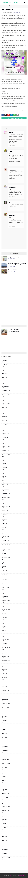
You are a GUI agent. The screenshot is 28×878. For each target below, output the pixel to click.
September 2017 (6, 815)
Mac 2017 (4, 840)
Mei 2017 (4, 832)
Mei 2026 (4, 369)
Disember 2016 (5, 853)
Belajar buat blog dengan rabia (15, 257)
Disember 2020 (6, 647)
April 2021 (4, 630)
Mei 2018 (4, 780)
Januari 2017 (5, 849)
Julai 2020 (4, 669)
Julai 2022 (4, 566)
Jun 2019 (4, 725)
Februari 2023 (5, 536)
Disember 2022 (6, 545)
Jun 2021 (4, 622)
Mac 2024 (4, 480)
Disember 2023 (6, 493)
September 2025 (6, 403)
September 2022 (6, 557)
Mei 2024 (4, 472)
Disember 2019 (5, 699)
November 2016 (6, 858)
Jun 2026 (4, 365)
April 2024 (4, 476)
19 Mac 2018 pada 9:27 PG (17, 217)
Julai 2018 (4, 772)
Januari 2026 (5, 386)
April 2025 (4, 425)
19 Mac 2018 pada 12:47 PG (17, 171)
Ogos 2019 (4, 716)
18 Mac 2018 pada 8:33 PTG (17, 134)
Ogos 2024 (5, 459)
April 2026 (4, 373)
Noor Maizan (12, 187)
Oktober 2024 (5, 450)
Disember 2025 (6, 390)
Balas (10, 145)
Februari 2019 (5, 742)
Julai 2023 (4, 515)
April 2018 (4, 785)
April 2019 (4, 733)
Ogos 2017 (4, 819)
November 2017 (6, 806)
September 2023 (6, 506)
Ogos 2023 (5, 510)
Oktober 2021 (5, 605)
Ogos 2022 (5, 562)
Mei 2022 (4, 575)
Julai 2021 (4, 617)
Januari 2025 (5, 437)
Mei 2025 (4, 420)
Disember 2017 (5, 802)
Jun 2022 (4, 570)
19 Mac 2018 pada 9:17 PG (17, 204)
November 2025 (6, 395)
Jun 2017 (4, 828)
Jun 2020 (4, 673)
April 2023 (4, 527)
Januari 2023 (5, 540)
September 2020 (6, 660)
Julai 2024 (4, 463)
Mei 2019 (4, 729)
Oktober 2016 (5, 862)
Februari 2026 (5, 382)
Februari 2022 (5, 587)
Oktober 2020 (5, 656)
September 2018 (6, 763)
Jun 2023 (4, 519)
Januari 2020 (5, 695)
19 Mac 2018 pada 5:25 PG (17, 189)
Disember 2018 (5, 750)
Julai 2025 (4, 412)
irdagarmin (12, 215)
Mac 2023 (4, 532)
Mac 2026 (4, 377)
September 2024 (6, 455)
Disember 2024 (6, 442)
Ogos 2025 (5, 407)
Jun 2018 (4, 776)
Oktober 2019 (5, 707)
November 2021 (6, 600)
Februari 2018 (5, 793)
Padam (13, 145)
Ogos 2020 (5, 665)
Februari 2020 (5, 690)
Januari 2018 (5, 798)
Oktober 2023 (5, 502)
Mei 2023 (4, 523)
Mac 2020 (4, 686)
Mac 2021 (4, 635)
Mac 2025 (4, 429)
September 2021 (6, 609)
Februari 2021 (5, 639)
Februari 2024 (5, 485)
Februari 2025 (5, 433)
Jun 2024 (4, 467)
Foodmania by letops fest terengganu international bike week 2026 (17, 264)
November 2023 (6, 497)
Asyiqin (11, 132)
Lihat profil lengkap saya (14, 331)
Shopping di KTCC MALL (14, 269)
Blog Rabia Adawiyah (10, 3)
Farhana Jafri (13, 170)
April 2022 (4, 579)
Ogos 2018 (4, 767)
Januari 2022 (5, 592)
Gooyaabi (21, 875)
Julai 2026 (4, 360)
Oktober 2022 (5, 553)
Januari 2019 (5, 746)
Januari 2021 (5, 643)
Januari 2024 (5, 489)
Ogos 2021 (4, 613)
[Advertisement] (5, 299)
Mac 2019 (4, 737)
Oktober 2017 (5, 810)
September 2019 (6, 712)
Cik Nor (11, 203)
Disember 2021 (5, 596)
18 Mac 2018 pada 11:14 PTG (17, 153)
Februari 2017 (5, 845)
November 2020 (6, 652)
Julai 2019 (4, 720)
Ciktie (10, 151)
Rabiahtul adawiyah (7, 12)
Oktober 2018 (5, 759)
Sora (11, 875)
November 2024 (6, 446)
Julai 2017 (4, 823)
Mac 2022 (4, 583)
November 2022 (6, 549)
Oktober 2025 (5, 399)
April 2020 (4, 682)
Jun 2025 (4, 416)
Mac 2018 (4, 789)
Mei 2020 (4, 677)
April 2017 (4, 836)
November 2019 (6, 703)
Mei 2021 (4, 626)
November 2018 (6, 755)
